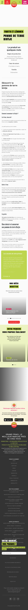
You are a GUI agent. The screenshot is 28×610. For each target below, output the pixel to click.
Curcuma (14, 470)
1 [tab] (8, 319)
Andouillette (14, 483)
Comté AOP (14, 465)
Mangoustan (14, 473)
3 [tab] (11, 319)
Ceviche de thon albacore (14, 510)
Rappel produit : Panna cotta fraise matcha (14, 523)
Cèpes (14, 460)
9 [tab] (19, 319)
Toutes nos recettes (14, 322)
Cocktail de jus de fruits (14, 497)
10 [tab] (21, 319)
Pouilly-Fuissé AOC (14, 478)
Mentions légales (13, 576)
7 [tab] (17, 319)
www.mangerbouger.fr (14, 591)
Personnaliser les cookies (13, 572)
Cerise (14, 468)
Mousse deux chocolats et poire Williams (14, 494)
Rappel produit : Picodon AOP (14, 525)
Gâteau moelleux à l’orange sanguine (14, 503)
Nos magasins (13, 557)
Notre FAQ (14, 549)
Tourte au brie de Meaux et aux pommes (14, 513)
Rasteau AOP (14, 463)
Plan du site (13, 581)
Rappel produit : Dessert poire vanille (14, 528)
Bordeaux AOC (14, 480)
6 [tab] (15, 319)
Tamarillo (14, 475)
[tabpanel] (14, 305)
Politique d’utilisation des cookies (13, 567)
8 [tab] (18, 319)
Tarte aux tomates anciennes (14, 505)
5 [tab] (14, 319)
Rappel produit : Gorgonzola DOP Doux (14, 542)
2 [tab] (9, 319)
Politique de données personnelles (13, 562)
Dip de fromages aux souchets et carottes (14, 515)
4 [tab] (13, 319)
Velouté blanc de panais (14, 508)
